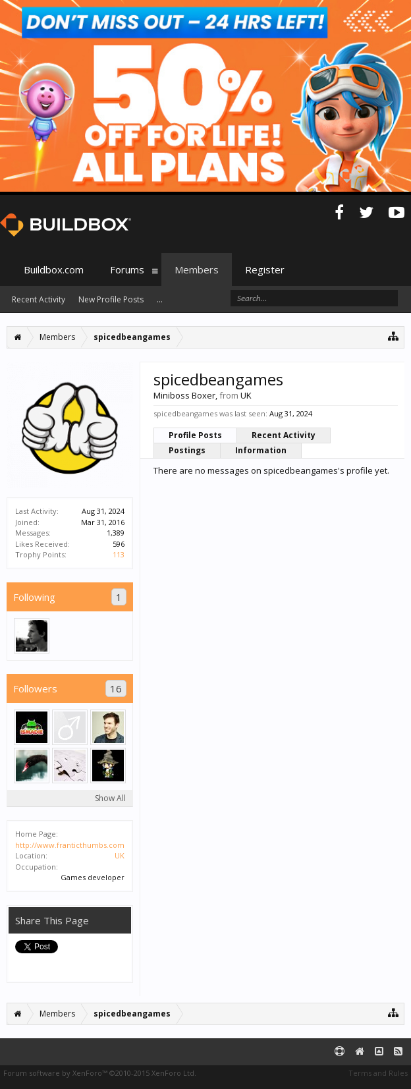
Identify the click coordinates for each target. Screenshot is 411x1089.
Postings (187, 450)
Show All (110, 798)
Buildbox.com (54, 269)
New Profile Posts (111, 299)
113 (118, 554)
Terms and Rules (378, 1073)
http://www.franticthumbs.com (69, 845)
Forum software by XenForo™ (99, 1073)
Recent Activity (283, 435)
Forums (127, 269)
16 (116, 688)
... (160, 299)
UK (119, 855)
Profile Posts (195, 435)
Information (261, 450)
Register (265, 269)
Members (197, 269)
